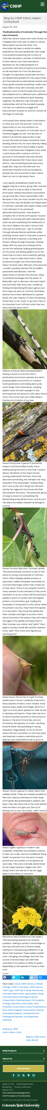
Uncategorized (31, 1016)
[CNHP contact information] (33, 1075)
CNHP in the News (19, 987)
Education (16, 1003)
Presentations (39, 1006)
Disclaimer (7, 1087)
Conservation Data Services (16, 1000)
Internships (27, 1003)
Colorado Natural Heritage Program (20, 997)
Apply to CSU (8, 1084)
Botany (30, 983)
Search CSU (7, 1090)
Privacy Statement (22, 1087)
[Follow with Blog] (23, 1075)
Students (17, 1013)
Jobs (36, 1003)
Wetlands (7, 1019)
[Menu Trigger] (42, 4)
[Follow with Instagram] (18, 1075)
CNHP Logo (8, 990)
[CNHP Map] (28, 1075)
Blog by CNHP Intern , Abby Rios (36, 1038)
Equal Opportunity (25, 1084)
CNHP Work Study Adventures (28, 990)
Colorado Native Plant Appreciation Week (23, 993)
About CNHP (20, 983)
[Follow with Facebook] (13, 1075)
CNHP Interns (35, 987)
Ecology (6, 1003)
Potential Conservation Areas (17, 1006)
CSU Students (37, 1000)
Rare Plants (8, 1010)
